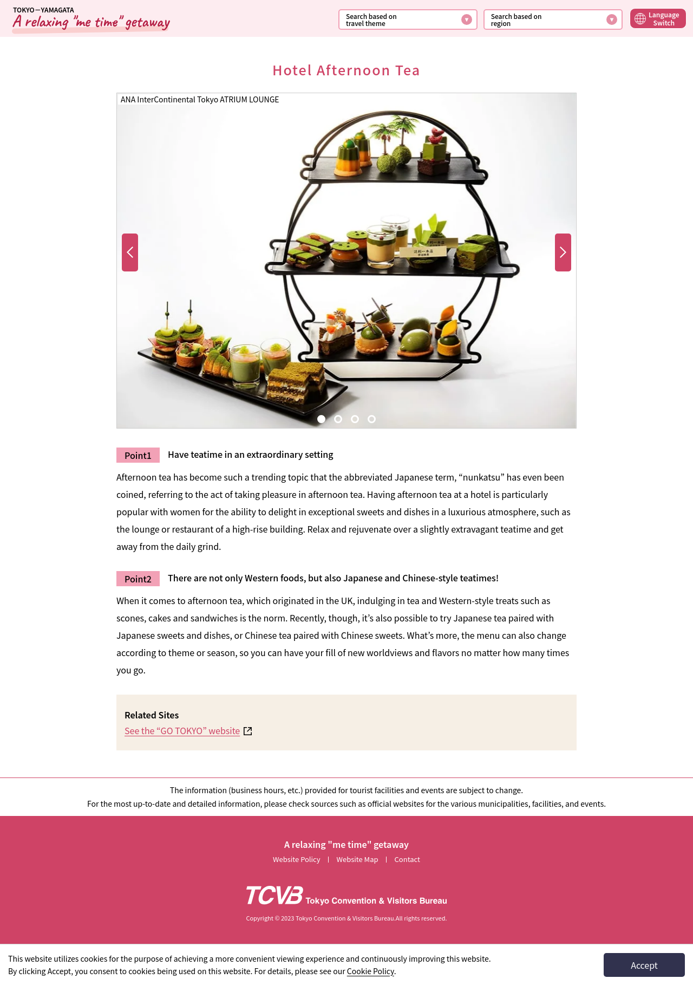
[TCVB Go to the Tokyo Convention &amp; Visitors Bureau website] (346, 895)
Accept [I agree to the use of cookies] (644, 964)
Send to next (563, 260)
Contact (407, 859)
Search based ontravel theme (371, 19)
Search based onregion (516, 19)
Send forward (130, 260)
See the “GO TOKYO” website (182, 730)
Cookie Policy (370, 970)
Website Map (357, 859)
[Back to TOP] (90, 20)
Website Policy (296, 859)
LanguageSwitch (664, 18)
